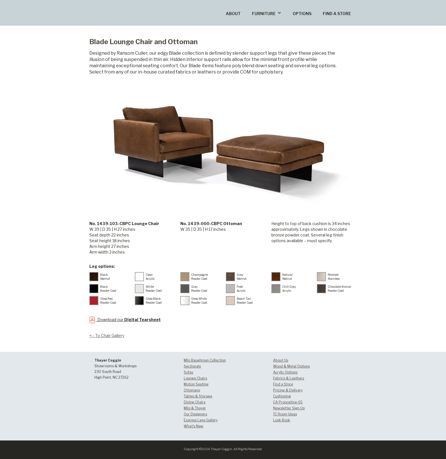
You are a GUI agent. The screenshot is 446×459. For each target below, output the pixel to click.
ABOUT (233, 13)
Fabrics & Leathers (288, 378)
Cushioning (282, 396)
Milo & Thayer (195, 408)
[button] (266, 13)
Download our (128, 319)
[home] (120, 4)
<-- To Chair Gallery (106, 335)
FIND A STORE (337, 13)
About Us (280, 360)
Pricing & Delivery (288, 390)
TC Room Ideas (285, 414)
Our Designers (195, 414)
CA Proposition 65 (288, 402)
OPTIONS (302, 13)
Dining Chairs (194, 402)
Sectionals (192, 366)
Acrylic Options (285, 372)
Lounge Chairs (195, 378)
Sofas (188, 372)
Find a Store (283, 384)
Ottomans (192, 390)
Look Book (281, 420)
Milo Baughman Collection (205, 360)
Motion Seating (196, 384)
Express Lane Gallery (201, 420)
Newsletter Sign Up (289, 408)
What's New (193, 426)
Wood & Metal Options (291, 366)
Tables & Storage (198, 396)
